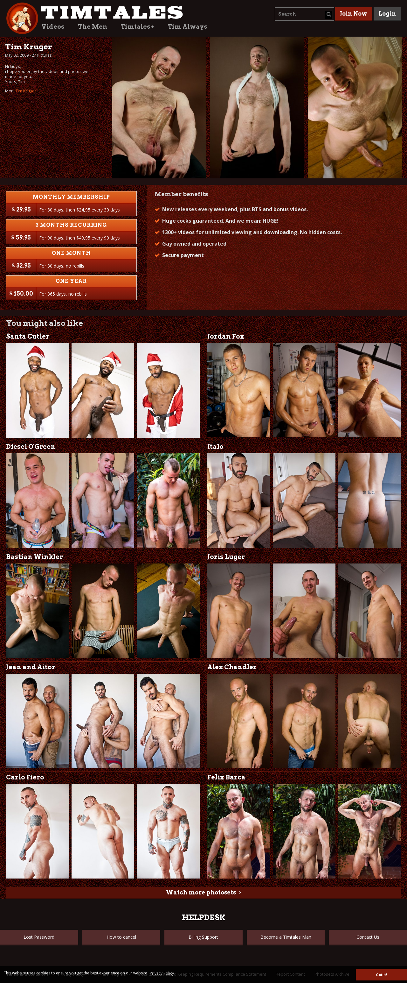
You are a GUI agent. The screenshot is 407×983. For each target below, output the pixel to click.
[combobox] (304, 14)
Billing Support (203, 937)
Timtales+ (137, 26)
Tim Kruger (26, 91)
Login (387, 13)
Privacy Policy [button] (162, 973)
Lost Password (39, 937)
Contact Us (367, 937)
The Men (92, 26)
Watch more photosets (201, 892)
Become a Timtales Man (285, 937)
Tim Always (187, 26)
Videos (53, 26)
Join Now (353, 13)
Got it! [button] (381, 974)
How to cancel (121, 937)
